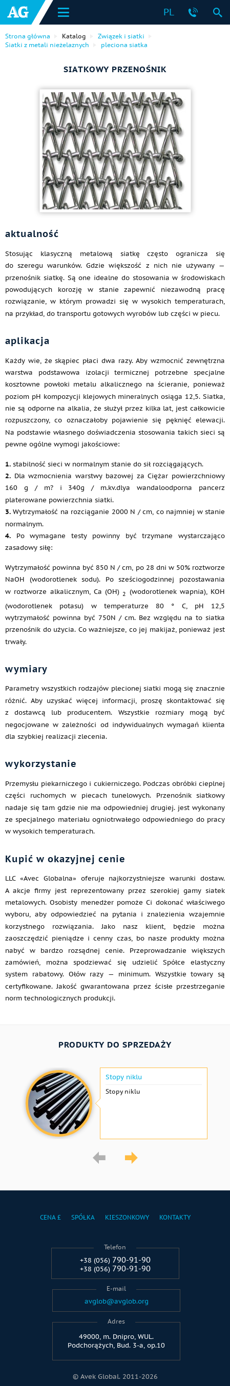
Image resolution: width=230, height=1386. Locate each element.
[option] (115, 1103)
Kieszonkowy (127, 1217)
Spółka (83, 1217)
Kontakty (175, 1217)
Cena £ (50, 1217)
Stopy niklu (124, 1077)
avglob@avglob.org (117, 1301)
